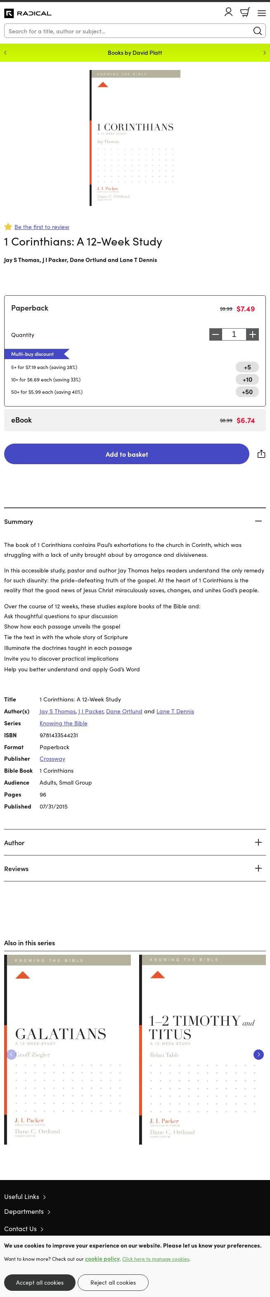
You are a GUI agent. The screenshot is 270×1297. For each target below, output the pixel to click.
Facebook (247, 1228)
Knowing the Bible (64, 723)
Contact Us (20, 1228)
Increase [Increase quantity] (252, 334)
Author (14, 842)
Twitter (232, 1228)
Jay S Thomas (22, 259)
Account (229, 11)
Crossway (52, 758)
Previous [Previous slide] (5, 53)
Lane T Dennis (138, 259)
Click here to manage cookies (155, 1259)
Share (262, 454)
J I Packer (55, 259)
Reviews (16, 868)
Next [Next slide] (264, 53)
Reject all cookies (113, 1282)
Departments (24, 1210)
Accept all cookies (40, 1282)
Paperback (29, 307)
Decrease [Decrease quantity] (215, 334)
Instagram (262, 1228)
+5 (247, 366)
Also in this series (29, 942)
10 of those (28, 14)
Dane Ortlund (88, 259)
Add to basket (127, 453)
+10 (247, 378)
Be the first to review (41, 226)
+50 (247, 391)
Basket (245, 12)
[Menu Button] (262, 13)
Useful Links (21, 1196)
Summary (18, 521)
